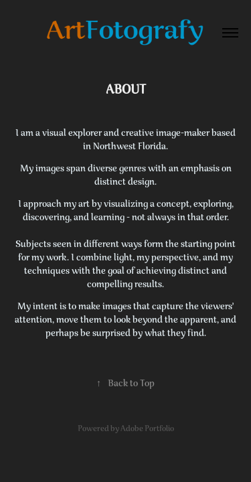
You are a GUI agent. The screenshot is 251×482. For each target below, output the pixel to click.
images (50, 169)
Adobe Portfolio (147, 429)
